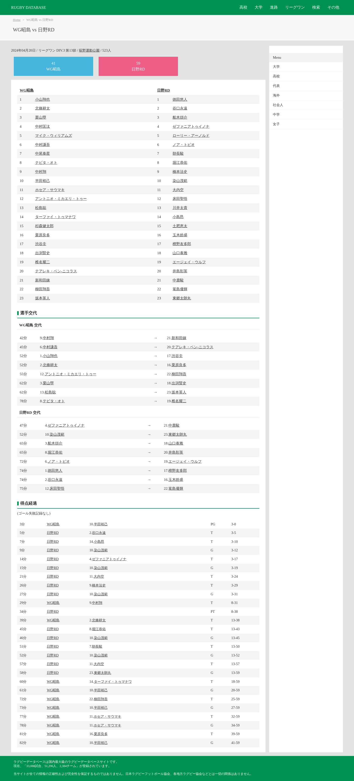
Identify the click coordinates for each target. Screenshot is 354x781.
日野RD (163, 90)
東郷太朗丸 (182, 298)
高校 (243, 7)
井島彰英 (180, 271)
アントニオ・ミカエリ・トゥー (61, 198)
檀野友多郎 (182, 244)
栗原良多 (42, 235)
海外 (276, 95)
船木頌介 (180, 117)
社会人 (278, 105)
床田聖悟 (180, 198)
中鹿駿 (178, 280)
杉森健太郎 (44, 226)
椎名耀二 (42, 262)
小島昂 (178, 217)
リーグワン (295, 7)
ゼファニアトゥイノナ (191, 126)
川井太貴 (180, 208)
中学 (276, 114)
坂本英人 (42, 298)
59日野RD (138, 66)
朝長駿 (178, 153)
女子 (276, 124)
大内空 (178, 190)
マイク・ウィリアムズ (53, 135)
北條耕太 (42, 108)
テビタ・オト (46, 162)
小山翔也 (42, 99)
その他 (333, 7)
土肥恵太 (180, 226)
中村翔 (40, 171)
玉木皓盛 (180, 235)
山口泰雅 (180, 253)
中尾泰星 (42, 153)
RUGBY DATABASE (28, 7)
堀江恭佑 (180, 162)
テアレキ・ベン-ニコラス (56, 271)
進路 (274, 7)
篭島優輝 (180, 289)
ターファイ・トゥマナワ (55, 217)
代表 (276, 86)
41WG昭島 (53, 66)
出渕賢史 (42, 253)
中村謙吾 (42, 144)
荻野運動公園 (89, 50)
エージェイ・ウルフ (189, 262)
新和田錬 (42, 280)
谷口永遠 (180, 108)
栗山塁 (40, 117)
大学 (259, 7)
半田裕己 (42, 181)
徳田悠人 (180, 99)
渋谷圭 (40, 244)
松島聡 (40, 208)
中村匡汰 (42, 126)
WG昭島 (27, 90)
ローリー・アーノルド (191, 135)
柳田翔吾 (42, 289)
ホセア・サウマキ (50, 190)
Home (17, 20)
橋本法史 (180, 171)
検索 (316, 7)
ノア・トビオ (184, 144)
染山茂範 (180, 181)
